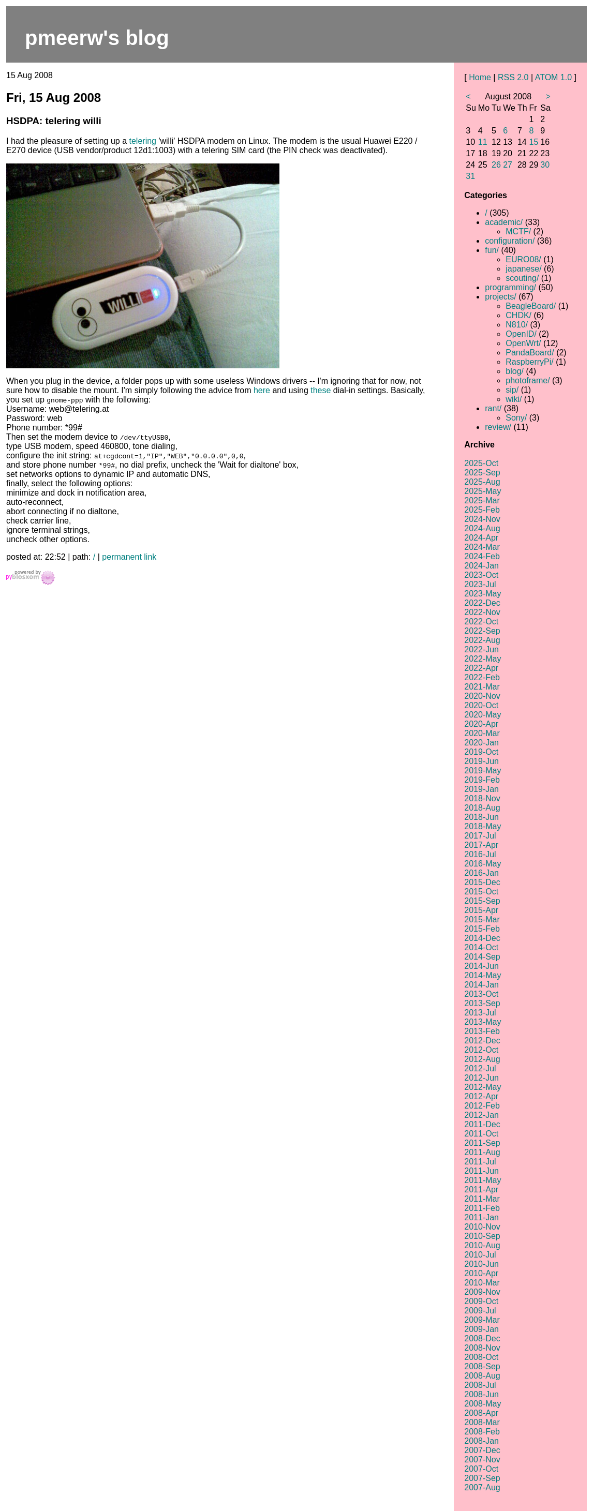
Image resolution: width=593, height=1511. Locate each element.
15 (534, 142)
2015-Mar (481, 919)
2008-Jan (481, 1441)
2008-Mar (481, 1422)
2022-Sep (482, 630)
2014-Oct (481, 947)
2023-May (482, 593)
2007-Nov (482, 1459)
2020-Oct (481, 705)
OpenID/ (521, 334)
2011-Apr (481, 1189)
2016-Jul (480, 854)
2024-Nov (482, 519)
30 (545, 164)
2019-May (482, 770)
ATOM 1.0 (553, 77)
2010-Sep (482, 1236)
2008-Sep (482, 1366)
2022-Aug (482, 640)
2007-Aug (482, 1487)
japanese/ (523, 268)
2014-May (482, 975)
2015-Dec (482, 882)
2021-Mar (481, 686)
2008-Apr (481, 1413)
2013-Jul (480, 1012)
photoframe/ (528, 380)
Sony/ (516, 417)
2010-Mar (481, 1282)
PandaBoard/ (530, 352)
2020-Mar (481, 733)
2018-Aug (482, 807)
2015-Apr (481, 910)
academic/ (504, 222)
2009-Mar (481, 1319)
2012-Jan (481, 1115)
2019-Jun (481, 761)
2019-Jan (481, 789)
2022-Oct (481, 621)
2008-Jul (480, 1385)
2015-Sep (482, 900)
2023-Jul (480, 584)
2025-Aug (482, 481)
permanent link (129, 556)
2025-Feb (482, 509)
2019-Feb (482, 779)
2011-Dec (482, 1124)
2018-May (482, 826)
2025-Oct (481, 463)
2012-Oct (481, 1049)
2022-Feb (482, 677)
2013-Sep (482, 1003)
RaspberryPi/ (529, 361)
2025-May (482, 491)
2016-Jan (481, 873)
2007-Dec (482, 1450)
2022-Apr (481, 668)
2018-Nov (482, 798)
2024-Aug (482, 528)
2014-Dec (482, 938)
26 (496, 164)
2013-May (482, 1022)
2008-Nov (482, 1347)
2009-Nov (482, 1292)
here (262, 390)
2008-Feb (482, 1431)
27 (507, 164)
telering (142, 141)
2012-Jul (480, 1068)
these (320, 390)
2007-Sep (482, 1478)
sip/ (512, 389)
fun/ (492, 250)
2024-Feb (482, 556)
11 (482, 142)
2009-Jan (481, 1329)
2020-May (482, 714)
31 (470, 176)
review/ (498, 427)
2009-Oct (481, 1301)
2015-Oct (481, 891)
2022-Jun (481, 649)
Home (480, 77)
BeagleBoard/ (531, 306)
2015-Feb (482, 928)
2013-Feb (482, 1031)
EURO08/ (523, 259)
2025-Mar (481, 500)
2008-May (482, 1403)
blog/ (515, 371)
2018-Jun (481, 817)
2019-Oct (481, 751)
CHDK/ (518, 315)
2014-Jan (481, 984)
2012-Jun (481, 1077)
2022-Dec (482, 603)
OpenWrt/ (523, 343)
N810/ (517, 324)
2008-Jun (481, 1394)
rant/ (493, 408)
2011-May (482, 1180)
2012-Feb (482, 1105)
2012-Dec (482, 1040)
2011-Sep (482, 1143)
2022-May (482, 658)
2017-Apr (481, 845)
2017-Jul (480, 835)
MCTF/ (518, 231)
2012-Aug (482, 1059)
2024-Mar (481, 547)
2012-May (482, 1087)
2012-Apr (481, 1096)
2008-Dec (482, 1338)
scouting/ (522, 278)
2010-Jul (480, 1254)
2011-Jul (480, 1161)
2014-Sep (482, 956)
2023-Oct (481, 575)
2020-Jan (481, 742)
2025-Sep (482, 472)
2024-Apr (481, 537)
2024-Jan (481, 565)
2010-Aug (482, 1245)
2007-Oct (481, 1468)
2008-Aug (482, 1375)
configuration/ (510, 240)
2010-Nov (482, 1226)
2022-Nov (482, 612)
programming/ (510, 287)
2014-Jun (481, 966)
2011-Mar (481, 1198)
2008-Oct (481, 1357)
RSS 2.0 (513, 77)
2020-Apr (481, 724)
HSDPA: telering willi (53, 120)
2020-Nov (482, 696)
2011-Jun (481, 1170)
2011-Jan (481, 1217)
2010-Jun (481, 1264)
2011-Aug (482, 1152)
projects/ (500, 296)
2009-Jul (480, 1310)
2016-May (482, 863)
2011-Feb (482, 1208)
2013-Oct (481, 994)
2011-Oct (481, 1133)
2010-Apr (481, 1273)
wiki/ (514, 399)
